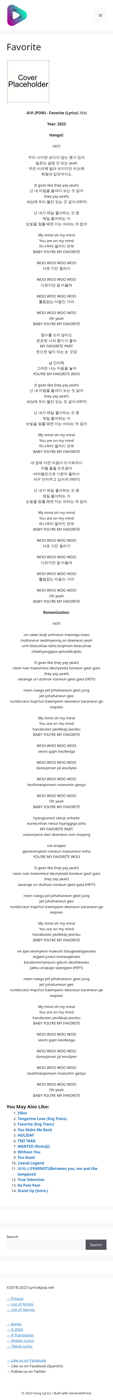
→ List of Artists (20, 1304)
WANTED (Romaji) (34, 1146)
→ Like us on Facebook (26, 1360)
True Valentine (31, 1179)
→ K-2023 (15, 1329)
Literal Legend (31, 1163)
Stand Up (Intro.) (33, 1190)
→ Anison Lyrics (20, 1340)
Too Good (26, 1157)
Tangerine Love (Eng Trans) (42, 1118)
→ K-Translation (20, 1335)
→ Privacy (15, 1298)
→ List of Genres (21, 1309)
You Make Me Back (35, 1129)
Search (12, 1236)
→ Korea (14, 1323)
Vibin (22, 1113)
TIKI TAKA (26, 1140)
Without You (29, 1151)
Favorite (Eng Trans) (36, 1124)
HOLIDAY (26, 1135)
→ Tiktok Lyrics (20, 1346)
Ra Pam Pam (29, 1185)
